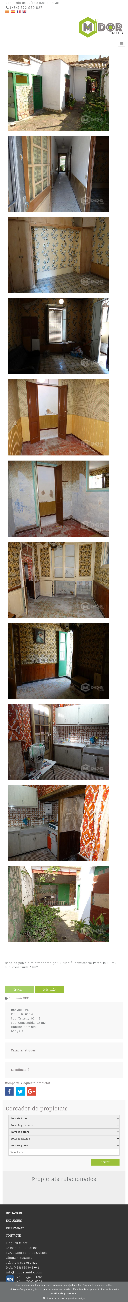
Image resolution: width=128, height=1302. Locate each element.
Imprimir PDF (19, 998)
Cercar (105, 1162)
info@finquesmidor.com (24, 1272)
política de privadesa (64, 1293)
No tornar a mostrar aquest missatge (64, 1298)
